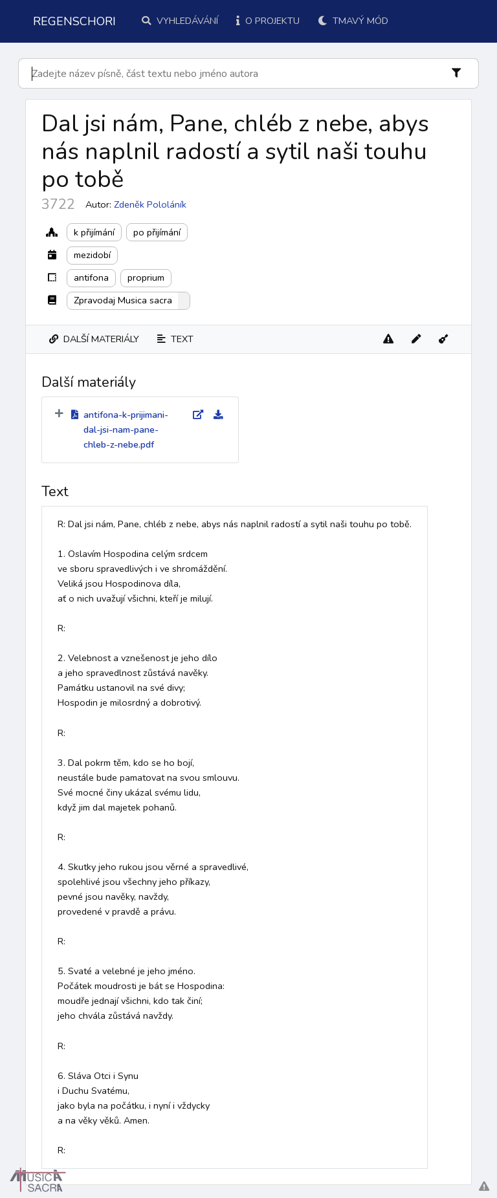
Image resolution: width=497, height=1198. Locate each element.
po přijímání (157, 232)
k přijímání (94, 232)
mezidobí (92, 254)
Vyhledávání (180, 20)
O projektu (268, 20)
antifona (91, 277)
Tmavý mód (353, 20)
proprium (145, 277)
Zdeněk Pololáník (150, 204)
